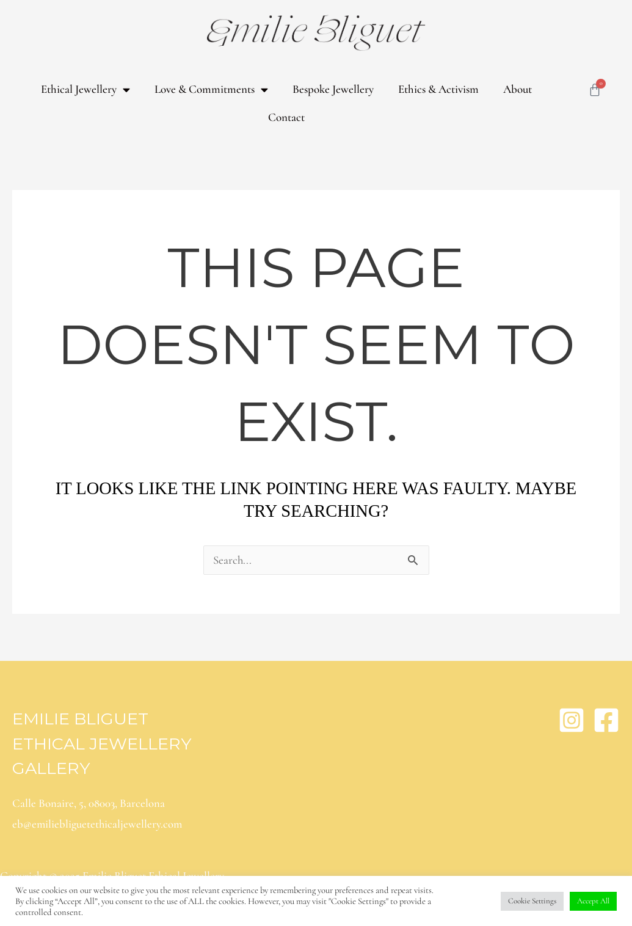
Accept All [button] (593, 901)
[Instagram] (571, 720)
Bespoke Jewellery (333, 89)
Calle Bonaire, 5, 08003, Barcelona (88, 803)
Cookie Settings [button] (532, 901)
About (517, 89)
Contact (286, 117)
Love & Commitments (211, 89)
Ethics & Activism (438, 89)
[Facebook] (606, 720)
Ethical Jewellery (85, 89)
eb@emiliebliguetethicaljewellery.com (98, 824)
